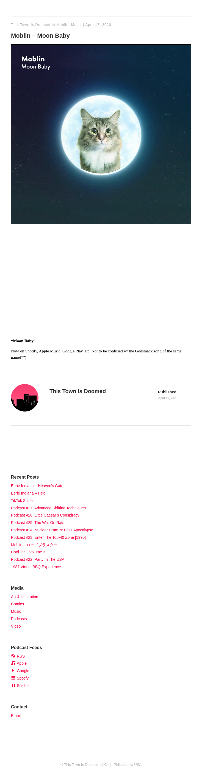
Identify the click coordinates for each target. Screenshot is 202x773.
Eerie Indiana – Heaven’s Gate (37, 486)
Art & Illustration (24, 597)
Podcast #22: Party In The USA (37, 559)
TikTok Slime (22, 500)
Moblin (62, 25)
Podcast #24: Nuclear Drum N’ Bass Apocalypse (52, 530)
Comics (17, 604)
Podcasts (19, 619)
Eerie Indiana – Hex (28, 493)
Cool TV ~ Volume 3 (28, 552)
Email (16, 715)
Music (76, 25)
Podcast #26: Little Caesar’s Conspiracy (45, 515)
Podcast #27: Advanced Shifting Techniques (48, 508)
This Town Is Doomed (31, 25)
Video (16, 626)
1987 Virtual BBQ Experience (36, 567)
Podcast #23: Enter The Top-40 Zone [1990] (48, 537)
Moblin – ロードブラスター (34, 545)
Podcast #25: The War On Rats (37, 522)
